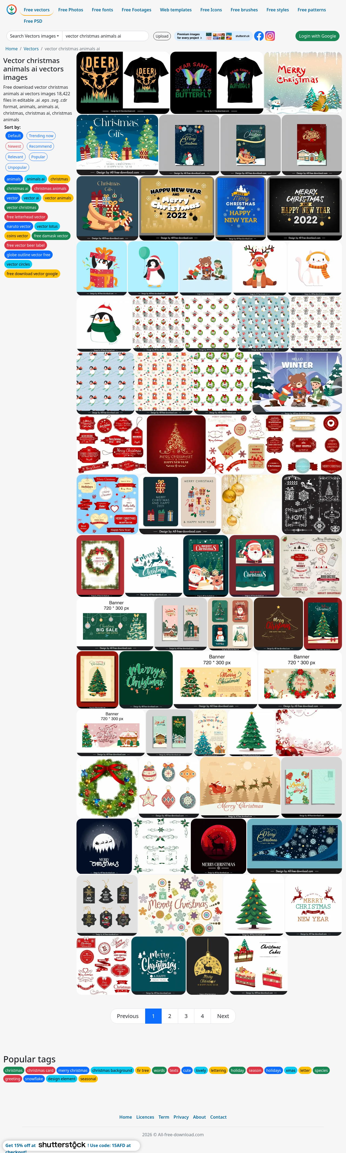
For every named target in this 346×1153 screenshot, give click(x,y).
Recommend (40, 146)
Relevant (15, 156)
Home (11, 49)
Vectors (31, 49)
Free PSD (33, 21)
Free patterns (312, 10)
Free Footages (136, 10)
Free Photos (70, 10)
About (199, 1117)
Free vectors (36, 10)
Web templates (176, 10)
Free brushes (244, 10)
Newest (14, 146)
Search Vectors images (33, 36)
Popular (38, 156)
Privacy (181, 1117)
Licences (145, 1117)
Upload (162, 36)
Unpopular (17, 167)
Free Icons (211, 10)
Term (163, 1117)
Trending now (41, 135)
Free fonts (102, 10)
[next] (223, 1016)
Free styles (278, 10)
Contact (218, 1117)
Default (14, 135)
